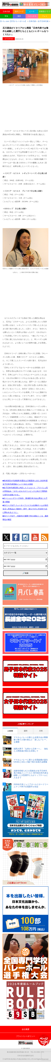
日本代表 (6, 11)
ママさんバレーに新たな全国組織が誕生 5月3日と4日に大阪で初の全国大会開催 (31, 761)
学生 (6, 16)
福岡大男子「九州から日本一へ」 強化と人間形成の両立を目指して (31, 750)
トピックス (31, 16)
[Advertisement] (26, 107)
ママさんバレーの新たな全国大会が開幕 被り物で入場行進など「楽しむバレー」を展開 (31, 739)
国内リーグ (19, 11)
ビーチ (32, 11)
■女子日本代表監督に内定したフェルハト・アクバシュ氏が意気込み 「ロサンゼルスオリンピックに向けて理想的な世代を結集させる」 (25, 491)
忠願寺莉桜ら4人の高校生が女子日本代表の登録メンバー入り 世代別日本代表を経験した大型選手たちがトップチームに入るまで (31, 774)
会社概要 (25, 1029)
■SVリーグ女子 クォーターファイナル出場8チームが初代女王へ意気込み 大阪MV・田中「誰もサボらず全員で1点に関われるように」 (25, 508)
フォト (44, 16)
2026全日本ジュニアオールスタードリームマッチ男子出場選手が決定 (31, 785)
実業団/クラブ (44, 11)
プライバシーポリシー (25, 1036)
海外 (19, 16)
